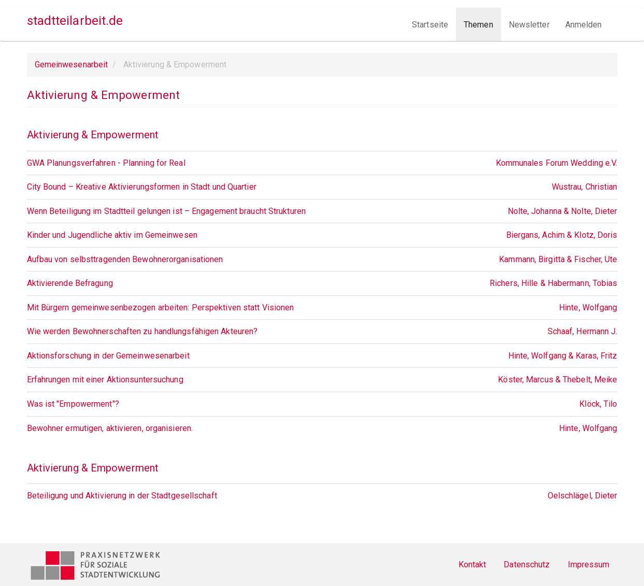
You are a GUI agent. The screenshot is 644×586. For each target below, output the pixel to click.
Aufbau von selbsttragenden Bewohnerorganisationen (125, 259)
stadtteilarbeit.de (75, 20)
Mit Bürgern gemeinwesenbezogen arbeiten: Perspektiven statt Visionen (160, 307)
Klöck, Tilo (598, 404)
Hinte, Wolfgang (588, 307)
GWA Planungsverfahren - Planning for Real (106, 163)
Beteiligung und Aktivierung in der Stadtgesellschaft (122, 496)
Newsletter (529, 25)
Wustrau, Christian (585, 187)
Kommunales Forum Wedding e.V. (557, 163)
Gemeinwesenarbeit (71, 64)
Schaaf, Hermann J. (583, 331)
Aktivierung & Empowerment (93, 134)
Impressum (589, 564)
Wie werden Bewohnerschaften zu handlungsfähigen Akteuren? (142, 331)
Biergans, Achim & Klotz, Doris (562, 235)
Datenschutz (527, 564)
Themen (478, 25)
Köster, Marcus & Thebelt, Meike (557, 379)
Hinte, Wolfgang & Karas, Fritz (563, 356)
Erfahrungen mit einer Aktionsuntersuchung (105, 379)
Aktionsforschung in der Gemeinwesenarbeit (108, 356)
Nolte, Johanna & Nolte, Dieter (563, 211)
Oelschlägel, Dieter (583, 496)
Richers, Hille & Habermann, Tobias (553, 283)
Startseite (430, 25)
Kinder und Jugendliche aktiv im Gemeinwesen (112, 235)
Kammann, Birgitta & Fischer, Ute (558, 259)
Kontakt (472, 564)
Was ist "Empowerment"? (73, 404)
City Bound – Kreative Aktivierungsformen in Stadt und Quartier (141, 187)
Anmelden (583, 25)
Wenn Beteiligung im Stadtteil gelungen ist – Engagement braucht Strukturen (166, 211)
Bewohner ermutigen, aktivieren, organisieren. (110, 428)
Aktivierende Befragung (70, 283)
